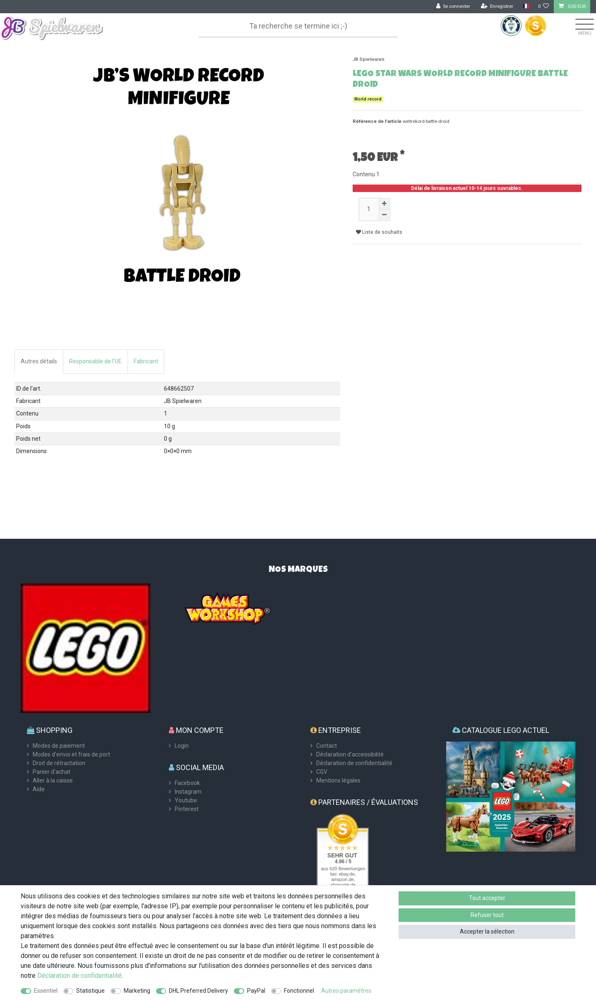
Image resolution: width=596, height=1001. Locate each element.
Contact (326, 745)
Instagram (188, 791)
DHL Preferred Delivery (198, 990)
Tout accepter (487, 898)
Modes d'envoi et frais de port (71, 754)
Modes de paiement (59, 745)
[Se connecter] (453, 6)
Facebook (187, 783)
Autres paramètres (346, 990)
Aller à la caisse (53, 780)
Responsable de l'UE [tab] (95, 361)
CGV (321, 771)
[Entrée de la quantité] (369, 209)
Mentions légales (338, 780)
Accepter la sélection (487, 931)
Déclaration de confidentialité (354, 763)
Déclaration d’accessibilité (350, 754)
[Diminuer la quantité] (384, 215)
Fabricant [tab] (146, 361)
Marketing (137, 990)
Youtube (186, 800)
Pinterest (187, 809)
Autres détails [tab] (39, 361)
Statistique (90, 990)
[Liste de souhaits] (544, 6)
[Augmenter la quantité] (384, 203)
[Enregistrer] (497, 6)
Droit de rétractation (59, 763)
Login (182, 745)
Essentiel (46, 990)
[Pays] (525, 6)
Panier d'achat (51, 771)
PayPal (256, 990)
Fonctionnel (299, 990)
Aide (39, 789)
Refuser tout (487, 915)
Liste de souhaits (379, 232)
